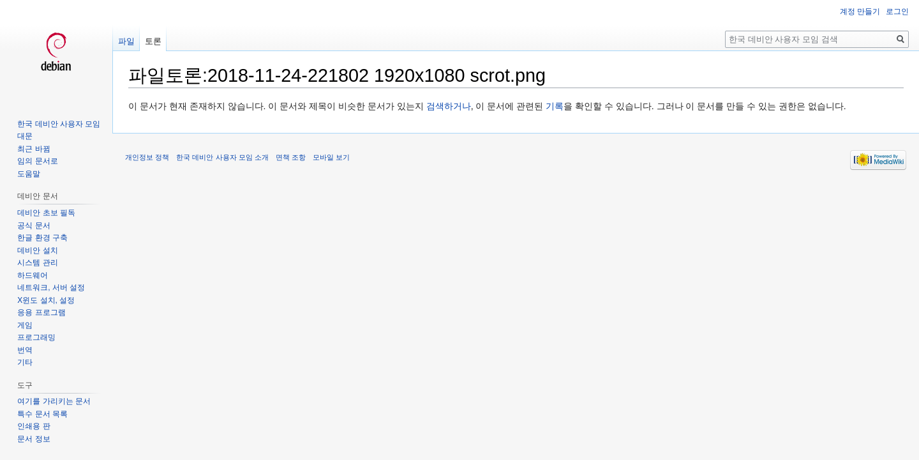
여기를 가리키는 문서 (54, 401)
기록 (555, 106)
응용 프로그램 (41, 312)
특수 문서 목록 (42, 414)
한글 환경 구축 (42, 237)
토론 (153, 41)
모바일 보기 (331, 157)
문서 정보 (33, 438)
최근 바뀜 (33, 148)
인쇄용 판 (33, 426)
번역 (25, 350)
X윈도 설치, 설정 (46, 300)
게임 (25, 325)
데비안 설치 (37, 250)
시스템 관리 (37, 262)
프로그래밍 (36, 337)
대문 (25, 136)
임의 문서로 (37, 161)
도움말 (28, 173)
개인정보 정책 (147, 157)
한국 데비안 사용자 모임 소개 (222, 157)
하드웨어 (32, 275)
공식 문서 (33, 225)
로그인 (897, 11)
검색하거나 (448, 106)
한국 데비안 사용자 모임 (58, 123)
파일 (126, 41)
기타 (25, 362)
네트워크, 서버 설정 (51, 287)
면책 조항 (291, 157)
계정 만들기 (860, 11)
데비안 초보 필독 (46, 212)
